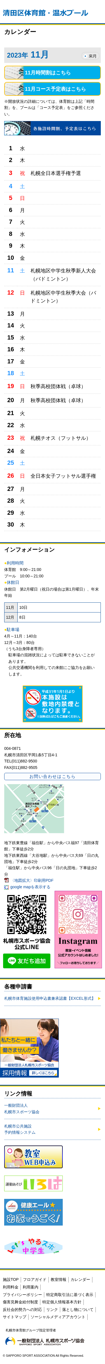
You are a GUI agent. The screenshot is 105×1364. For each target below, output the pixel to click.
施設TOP (11, 1279)
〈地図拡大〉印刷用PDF (31, 880)
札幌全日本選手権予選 (56, 173)
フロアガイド (34, 1279)
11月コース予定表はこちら (55, 89)
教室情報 (58, 1279)
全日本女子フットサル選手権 (63, 476)
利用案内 (30, 1287)
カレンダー (80, 1279)
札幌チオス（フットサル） (61, 438)
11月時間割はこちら (48, 73)
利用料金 (10, 1287)
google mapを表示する (30, 887)
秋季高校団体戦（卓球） (58, 386)
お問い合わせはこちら (52, 776)
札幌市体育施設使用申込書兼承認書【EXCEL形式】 (49, 998)
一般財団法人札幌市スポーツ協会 (21, 1108)
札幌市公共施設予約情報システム (20, 1129)
